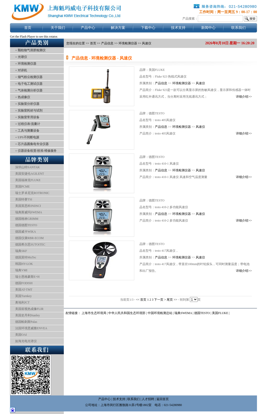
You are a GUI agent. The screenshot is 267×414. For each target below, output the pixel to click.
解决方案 (118, 28)
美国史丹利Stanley (27, 315)
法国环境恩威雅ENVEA (31, 328)
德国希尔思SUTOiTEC (30, 244)
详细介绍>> (244, 96)
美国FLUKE (220, 313)
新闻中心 (208, 28)
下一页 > (160, 299)
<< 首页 (141, 299)
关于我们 (58, 28)
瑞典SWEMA (183, 313)
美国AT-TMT (23, 289)
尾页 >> (172, 299)
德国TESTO (202, 313)
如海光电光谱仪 (26, 341)
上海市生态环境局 (94, 313)
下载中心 (148, 28)
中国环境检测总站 (160, 313)
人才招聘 (148, 399)
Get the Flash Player (22, 36)
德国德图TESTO (26, 225)
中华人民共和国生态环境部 (126, 313)
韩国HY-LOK (24, 264)
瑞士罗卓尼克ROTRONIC (32, 193)
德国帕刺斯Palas (26, 322)
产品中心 (88, 28)
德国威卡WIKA (25, 231)
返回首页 (162, 399)
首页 (27, 28)
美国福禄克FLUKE (28, 180)
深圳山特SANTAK (27, 167)
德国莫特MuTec (25, 257)
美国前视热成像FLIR (29, 309)
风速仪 (200, 83)
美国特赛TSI (23, 199)
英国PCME (22, 186)
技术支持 (178, 28)
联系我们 (238, 28)
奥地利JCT (22, 302)
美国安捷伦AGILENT (29, 173)
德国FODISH (23, 283)
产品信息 (107, 43)
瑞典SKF (21, 251)
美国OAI (21, 334)
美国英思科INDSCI (28, 206)
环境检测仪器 (181, 83)
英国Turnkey (23, 296)
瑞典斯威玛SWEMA (28, 212)
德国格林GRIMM (26, 219)
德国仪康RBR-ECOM (29, 238)
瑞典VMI (21, 270)
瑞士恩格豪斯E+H (27, 276)
